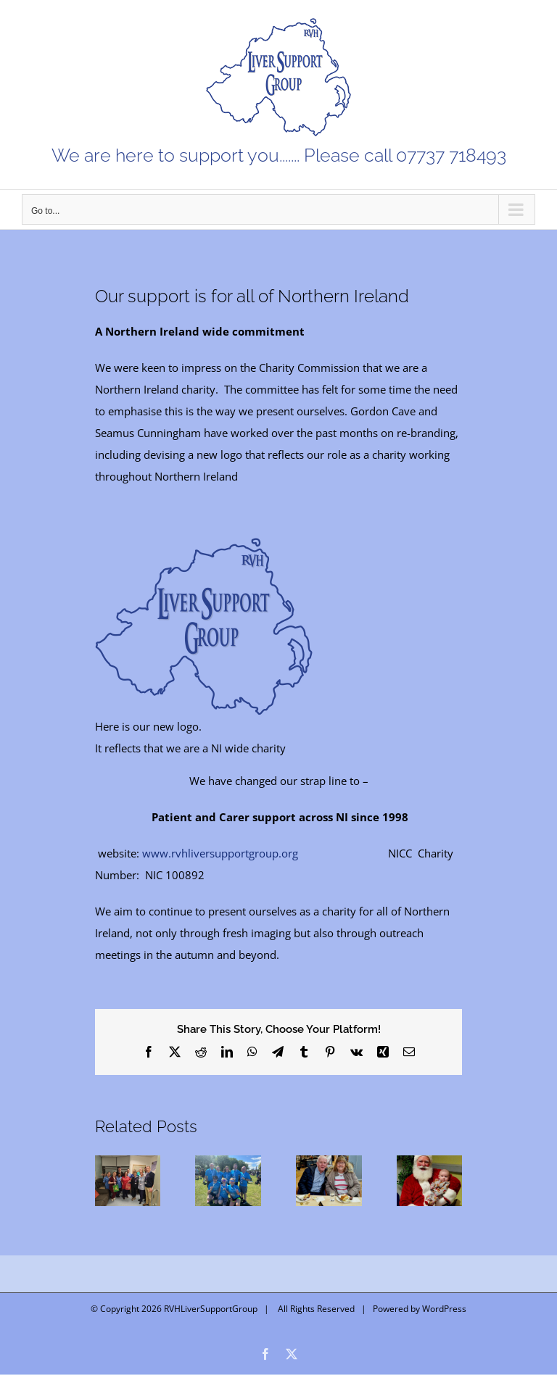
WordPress (444, 1309)
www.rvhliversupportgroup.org (220, 853)
